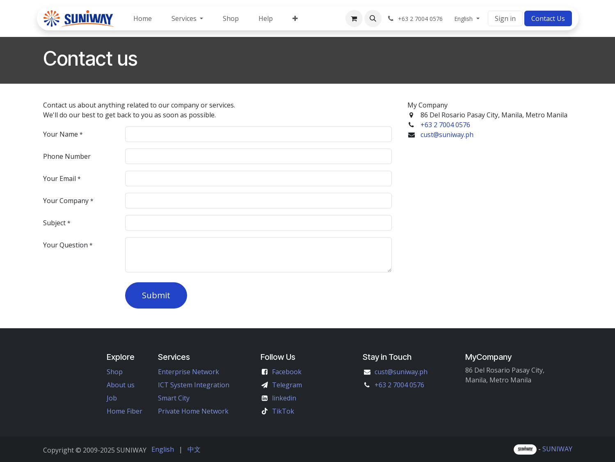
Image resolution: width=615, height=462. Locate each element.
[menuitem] (142, 18)
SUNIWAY (557, 448)
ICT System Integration (193, 384)
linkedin (284, 398)
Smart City (174, 398)
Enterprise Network (188, 371)
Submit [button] (156, 295)
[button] (373, 18)
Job (112, 398)
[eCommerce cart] (354, 18)
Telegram (287, 384)
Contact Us (548, 18)
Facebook (287, 371)
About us (121, 384)
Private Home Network (193, 411)
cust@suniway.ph (446, 134)
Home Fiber (124, 411)
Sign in (505, 18)
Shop (115, 371)
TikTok (283, 411)
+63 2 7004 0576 (445, 124)
